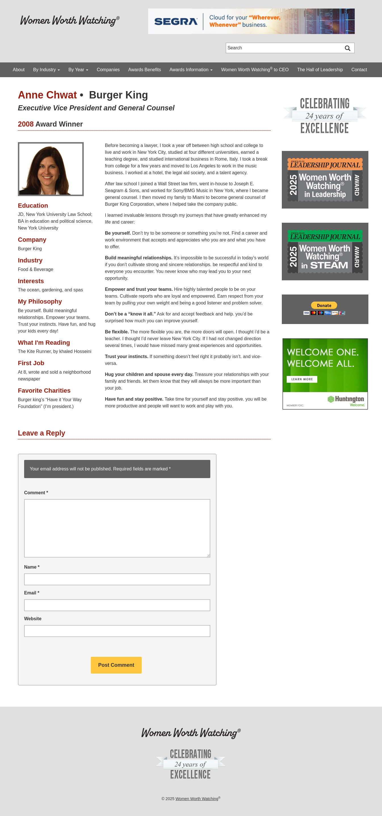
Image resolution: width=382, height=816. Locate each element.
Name (31, 567)
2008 (26, 124)
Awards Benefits (144, 69)
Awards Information (191, 69)
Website (32, 618)
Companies (108, 69)
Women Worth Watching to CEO (255, 69)
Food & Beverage (35, 269)
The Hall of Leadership (320, 69)
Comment (36, 492)
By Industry (46, 69)
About (19, 69)
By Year (78, 69)
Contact (359, 69)
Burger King (118, 95)
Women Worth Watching (196, 798)
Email (31, 592)
